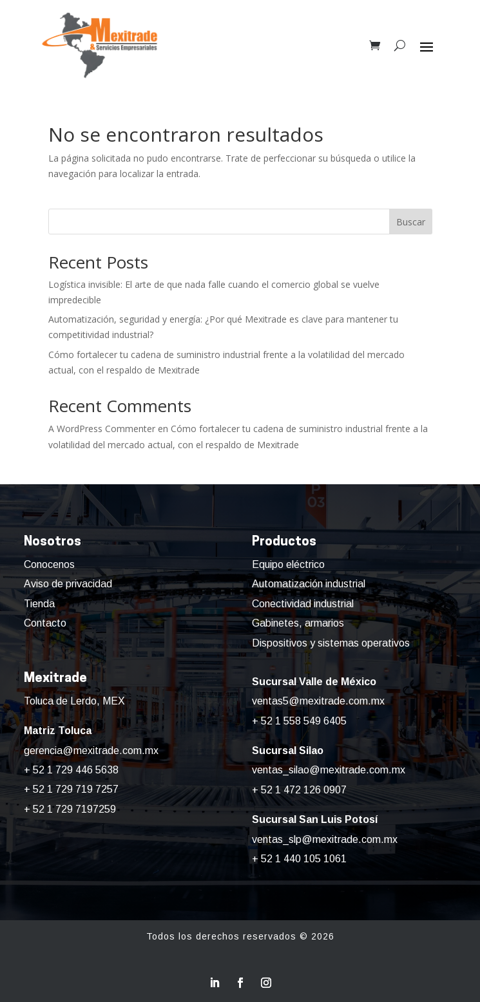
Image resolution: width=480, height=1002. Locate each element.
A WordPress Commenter (101, 428)
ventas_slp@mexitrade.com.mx (325, 839)
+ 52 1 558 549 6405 (299, 720)
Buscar (410, 222)
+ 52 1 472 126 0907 (299, 789)
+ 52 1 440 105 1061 (299, 858)
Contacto (45, 623)
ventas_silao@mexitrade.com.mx (328, 769)
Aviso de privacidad (68, 583)
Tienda (39, 603)
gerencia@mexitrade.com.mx (91, 750)
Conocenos (49, 564)
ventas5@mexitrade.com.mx (318, 700)
